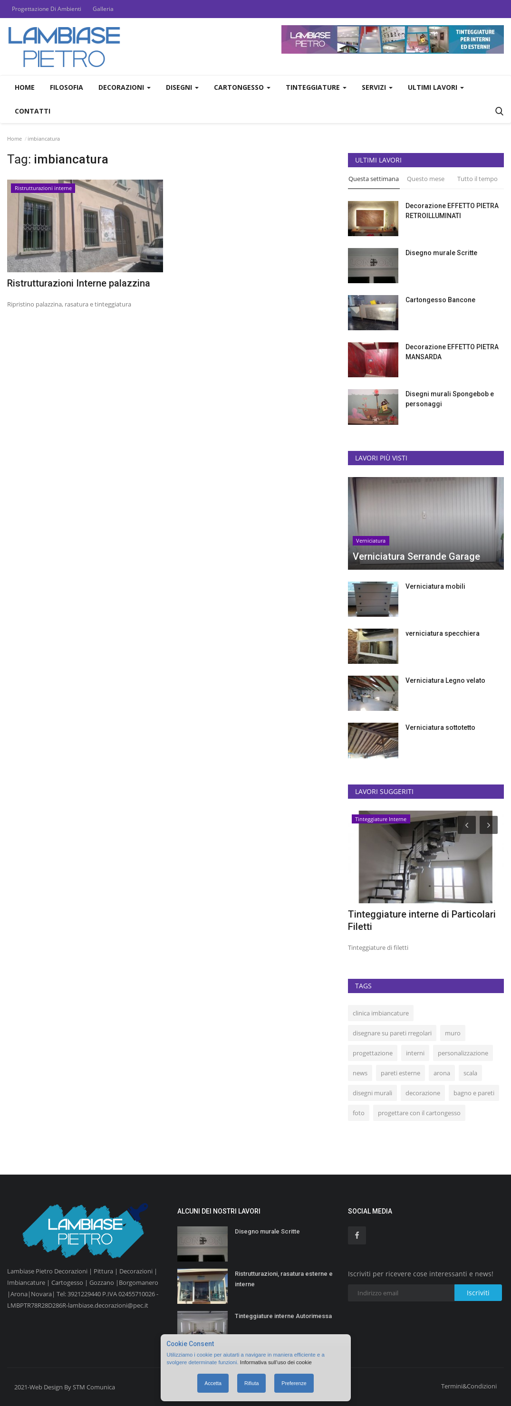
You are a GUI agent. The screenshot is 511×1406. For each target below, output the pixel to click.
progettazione (373, 1053)
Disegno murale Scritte (441, 253)
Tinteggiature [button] (316, 87)
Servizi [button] (377, 87)
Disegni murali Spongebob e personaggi (449, 399)
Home (25, 87)
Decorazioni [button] (124, 87)
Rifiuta (251, 1383)
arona (442, 1073)
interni (415, 1053)
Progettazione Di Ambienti (46, 9)
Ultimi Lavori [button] (436, 87)
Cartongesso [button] (242, 87)
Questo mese (425, 178)
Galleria (103, 9)
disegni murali (372, 1093)
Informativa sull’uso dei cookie (276, 1362)
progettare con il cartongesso (419, 1113)
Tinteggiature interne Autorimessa (283, 1316)
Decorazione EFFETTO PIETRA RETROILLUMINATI (452, 211)
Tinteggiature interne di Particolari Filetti (422, 920)
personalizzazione (463, 1053)
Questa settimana (373, 178)
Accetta (213, 1383)
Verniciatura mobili (435, 586)
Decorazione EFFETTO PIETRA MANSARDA (452, 352)
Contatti (32, 110)
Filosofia (66, 87)
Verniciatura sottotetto (440, 727)
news (360, 1073)
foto (359, 1113)
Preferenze (293, 1383)
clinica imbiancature (381, 1013)
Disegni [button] (182, 87)
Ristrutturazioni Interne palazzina (78, 283)
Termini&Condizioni (469, 1386)
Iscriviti (478, 1292)
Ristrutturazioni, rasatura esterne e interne (284, 1279)
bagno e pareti (473, 1093)
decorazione (422, 1093)
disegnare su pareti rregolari (392, 1033)
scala (470, 1073)
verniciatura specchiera (442, 633)
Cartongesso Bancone (440, 300)
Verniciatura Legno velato (445, 680)
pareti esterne (400, 1073)
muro (453, 1033)
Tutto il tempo (477, 178)
